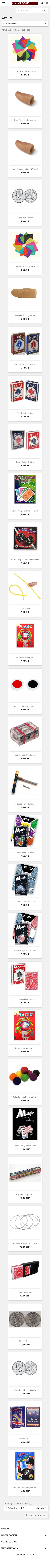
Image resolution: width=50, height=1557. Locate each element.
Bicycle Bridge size (25, 413)
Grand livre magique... (25, 1048)
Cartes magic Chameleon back (25, 511)
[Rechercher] (32, 10)
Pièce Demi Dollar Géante (25, 1390)
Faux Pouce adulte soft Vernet (25, 169)
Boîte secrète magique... (25, 755)
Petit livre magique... (25, 657)
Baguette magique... (25, 1194)
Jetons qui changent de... (25, 706)
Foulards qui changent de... (25, 1487)
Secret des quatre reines (25, 1145)
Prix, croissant (25, 23)
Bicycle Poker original (25, 462)
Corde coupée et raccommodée (25, 559)
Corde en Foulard (25, 1439)
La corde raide (25, 608)
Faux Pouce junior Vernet (25, 120)
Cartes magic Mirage (25, 852)
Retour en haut (35, 1515)
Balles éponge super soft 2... (25, 1097)
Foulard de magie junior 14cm (25, 71)
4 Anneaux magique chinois (25, 1243)
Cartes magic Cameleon (25, 901)
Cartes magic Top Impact (25, 950)
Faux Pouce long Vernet (25, 315)
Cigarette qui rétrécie (25, 804)
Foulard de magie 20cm (25, 266)
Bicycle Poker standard (25, 364)
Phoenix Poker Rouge (25, 999)
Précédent (11, 1508)
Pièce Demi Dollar (25, 218)
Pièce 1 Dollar (25, 1341)
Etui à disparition (25, 1292)
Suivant (41, 1508)
